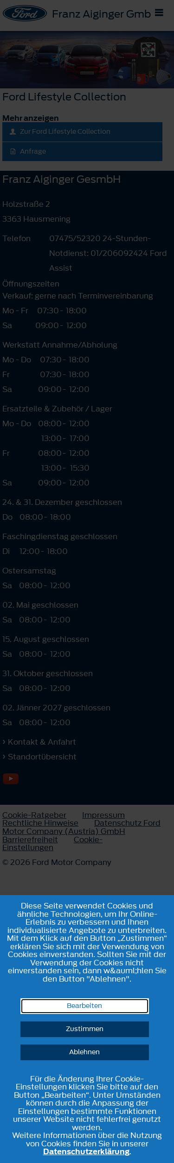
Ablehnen (84, 1052)
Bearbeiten (84, 1006)
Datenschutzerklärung (86, 1151)
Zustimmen (84, 1029)
